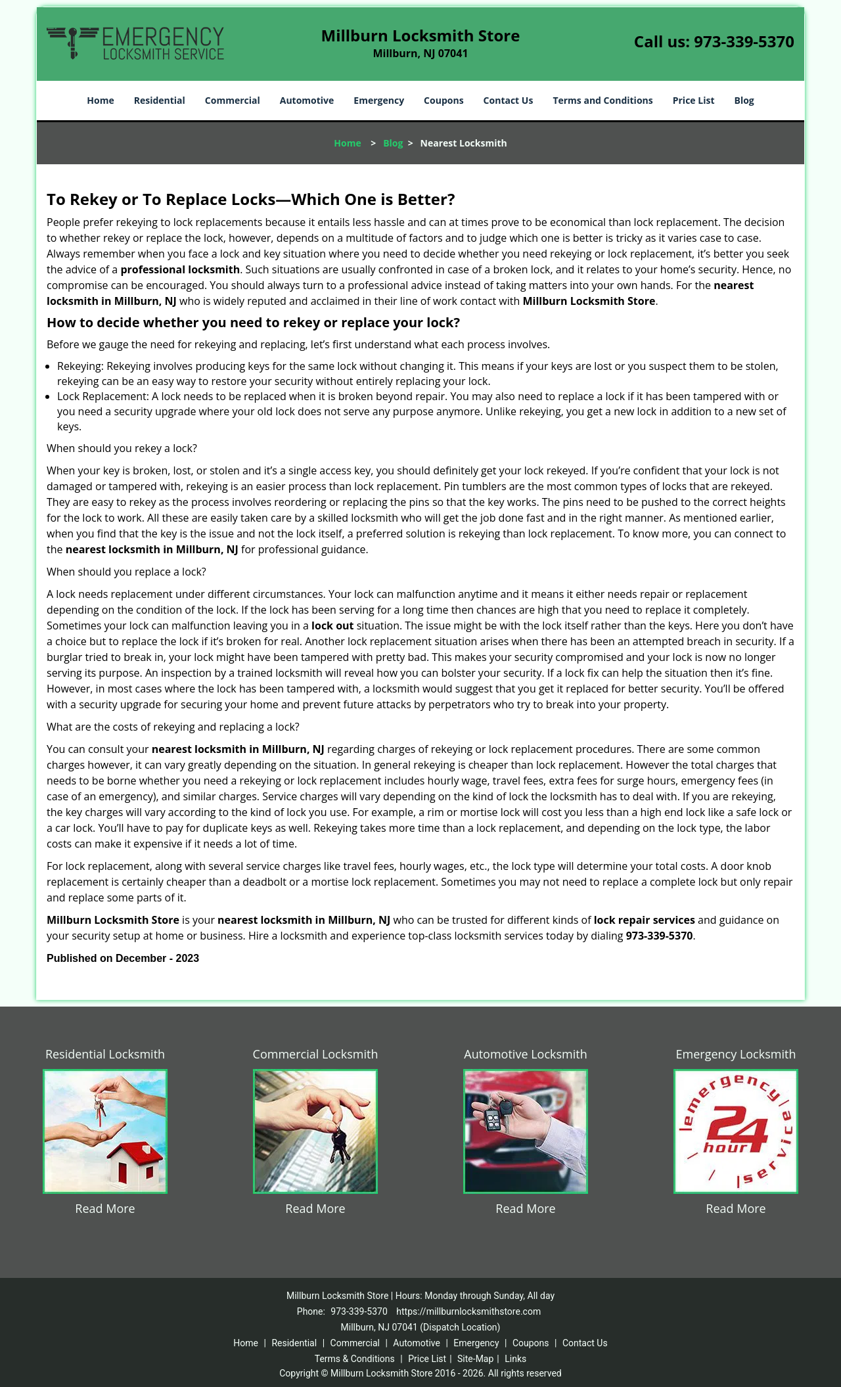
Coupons (443, 100)
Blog (744, 100)
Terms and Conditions (602, 100)
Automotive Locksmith (525, 1054)
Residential (159, 100)
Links (515, 1358)
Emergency (378, 100)
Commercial (232, 100)
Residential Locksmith (105, 1054)
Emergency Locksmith (736, 1054)
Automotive (307, 100)
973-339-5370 (744, 41)
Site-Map (475, 1358)
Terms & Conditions (355, 1358)
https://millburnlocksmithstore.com (468, 1311)
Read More (105, 1208)
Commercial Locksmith (315, 1054)
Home (100, 100)
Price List (694, 100)
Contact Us (509, 100)
